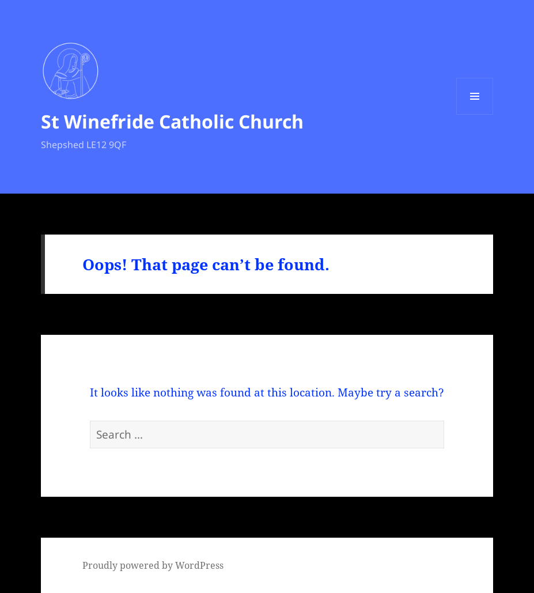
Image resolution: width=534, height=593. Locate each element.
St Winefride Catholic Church (172, 121)
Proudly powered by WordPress (153, 565)
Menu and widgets (475, 114)
